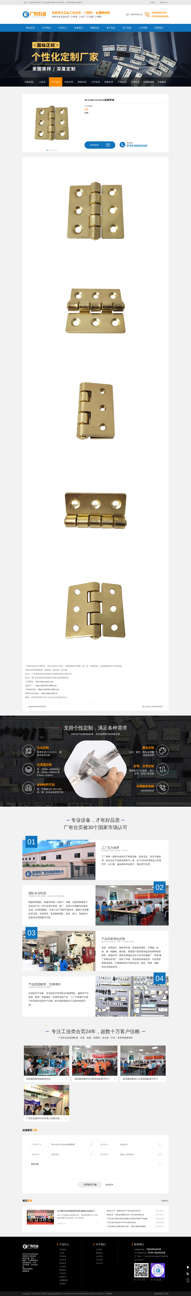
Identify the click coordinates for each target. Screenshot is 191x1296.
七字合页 (95, 82)
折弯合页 (135, 82)
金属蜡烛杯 (148, 82)
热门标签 (165, 1294)
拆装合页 (82, 82)
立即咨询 (100, 145)
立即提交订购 (90, 1184)
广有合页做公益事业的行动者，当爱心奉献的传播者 (126, 1226)
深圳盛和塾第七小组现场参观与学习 (140, 1079)
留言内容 (95, 1170)
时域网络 (108, 1294)
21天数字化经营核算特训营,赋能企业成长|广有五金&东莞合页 (78, 1211)
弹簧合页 (108, 82)
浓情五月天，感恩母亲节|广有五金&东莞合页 (124, 1211)
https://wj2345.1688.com (48, 689)
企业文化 (99, 1263)
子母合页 (122, 82)
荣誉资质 (99, 1253)
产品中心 (62, 28)
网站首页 (30, 28)
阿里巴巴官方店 (136, 14)
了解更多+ (165, 1201)
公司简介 (99, 1249)
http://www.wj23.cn (49, 693)
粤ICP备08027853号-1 (87, 1294)
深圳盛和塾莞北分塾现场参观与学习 (92, 1079)
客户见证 (110, 28)
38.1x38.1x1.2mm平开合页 (152, 707)
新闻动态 (94, 28)
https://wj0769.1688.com (46, 686)
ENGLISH (163, 2)
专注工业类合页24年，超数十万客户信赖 (95, 1031)
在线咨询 (109, 1185)
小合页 (42, 82)
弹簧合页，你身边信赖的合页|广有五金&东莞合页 (125, 1215)
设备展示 (78, 28)
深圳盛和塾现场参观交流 (38, 1079)
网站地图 (157, 1294)
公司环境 (99, 1260)
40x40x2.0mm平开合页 (37, 707)
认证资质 (99, 1256)
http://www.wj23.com (44, 682)
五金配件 (162, 82)
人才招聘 (143, 28)
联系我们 (159, 28)
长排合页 (68, 82)
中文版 (152, 2)
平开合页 (55, 82)
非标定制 (29, 82)
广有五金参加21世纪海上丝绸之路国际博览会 (46, 1118)
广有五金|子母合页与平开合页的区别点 (121, 1222)
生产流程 (127, 28)
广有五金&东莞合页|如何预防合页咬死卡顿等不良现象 (127, 1219)
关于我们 (46, 28)
